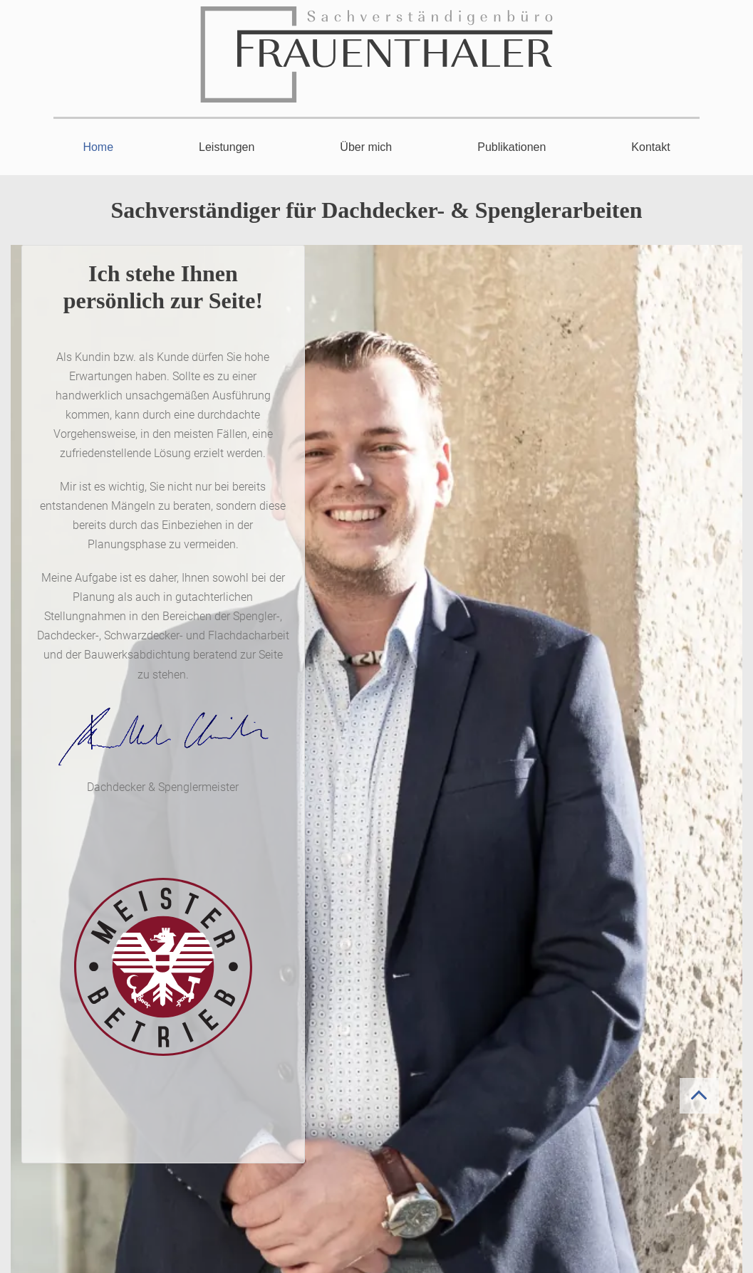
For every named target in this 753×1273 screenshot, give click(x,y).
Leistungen (226, 147)
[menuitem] (98, 154)
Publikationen (511, 147)
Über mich (366, 147)
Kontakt (650, 147)
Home (98, 147)
